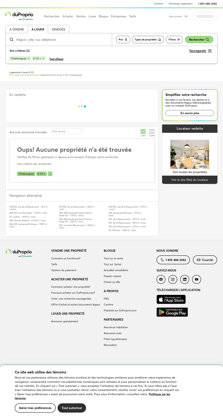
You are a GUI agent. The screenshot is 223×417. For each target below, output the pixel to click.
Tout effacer (56, 59)
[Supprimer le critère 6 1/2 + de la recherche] (39, 58)
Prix (123, 39)
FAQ (106, 298)
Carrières (158, 3)
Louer (92, 16)
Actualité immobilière (116, 270)
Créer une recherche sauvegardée (71, 298)
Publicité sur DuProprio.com (120, 310)
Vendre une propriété (69, 250)
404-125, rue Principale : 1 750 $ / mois (28, 212)
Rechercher (199, 40)
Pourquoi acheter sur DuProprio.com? (73, 292)
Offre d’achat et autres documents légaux (75, 304)
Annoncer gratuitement (64, 321)
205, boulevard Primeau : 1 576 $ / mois (125, 214)
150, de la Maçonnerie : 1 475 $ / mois (127, 219)
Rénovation (110, 345)
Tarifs (54, 264)
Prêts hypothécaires (115, 339)
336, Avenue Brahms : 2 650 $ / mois (27, 220)
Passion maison (112, 276)
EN (186, 16)
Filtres (174, 39)
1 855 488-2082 (207, 3)
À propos (111, 291)
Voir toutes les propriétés (190, 172)
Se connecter (205, 16)
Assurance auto (112, 333)
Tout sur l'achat (112, 264)
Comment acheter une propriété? (70, 286)
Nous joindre (175, 16)
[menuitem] (76, 261)
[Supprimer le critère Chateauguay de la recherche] (20, 58)
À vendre (17, 29)
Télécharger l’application (181, 3)
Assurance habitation (116, 327)
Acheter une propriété (69, 279)
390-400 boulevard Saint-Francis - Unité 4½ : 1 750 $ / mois (76, 214)
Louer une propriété (68, 313)
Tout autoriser (72, 408)
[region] (111, 391)
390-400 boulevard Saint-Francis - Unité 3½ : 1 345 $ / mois (76, 220)
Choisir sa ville (112, 282)
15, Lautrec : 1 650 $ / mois (22, 216)
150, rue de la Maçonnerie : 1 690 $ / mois (77, 226)
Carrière (108, 304)
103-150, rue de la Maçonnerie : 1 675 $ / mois (28, 208)
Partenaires (113, 319)
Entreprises (118, 16)
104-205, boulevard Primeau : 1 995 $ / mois (28, 225)
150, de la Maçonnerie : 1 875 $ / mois (127, 222)
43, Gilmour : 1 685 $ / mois (122, 230)
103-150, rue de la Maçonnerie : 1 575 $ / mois (128, 208)
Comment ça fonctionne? (65, 258)
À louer (38, 29)
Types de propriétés (148, 39)
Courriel (205, 260)
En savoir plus (190, 113)
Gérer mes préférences (35, 408)
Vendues (58, 29)
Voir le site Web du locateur (189, 180)
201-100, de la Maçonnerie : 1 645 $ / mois (77, 208)
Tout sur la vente (113, 258)
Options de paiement (63, 270)
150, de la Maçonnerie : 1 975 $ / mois (127, 226)
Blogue (110, 250)
